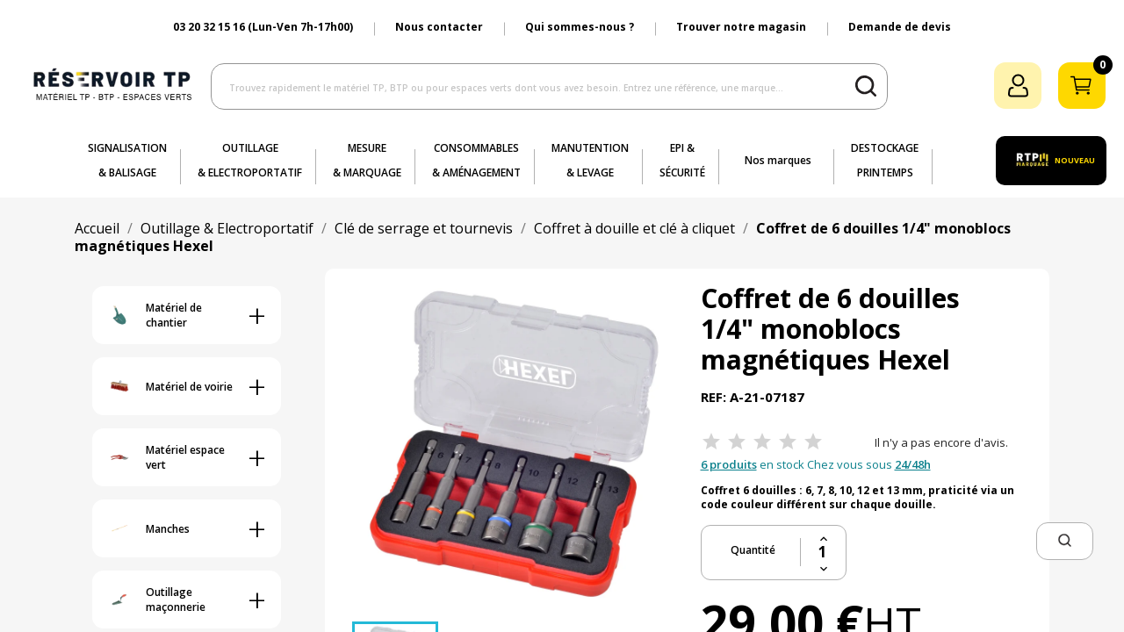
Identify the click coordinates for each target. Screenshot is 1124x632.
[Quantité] (823, 552)
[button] (1064, 541)
